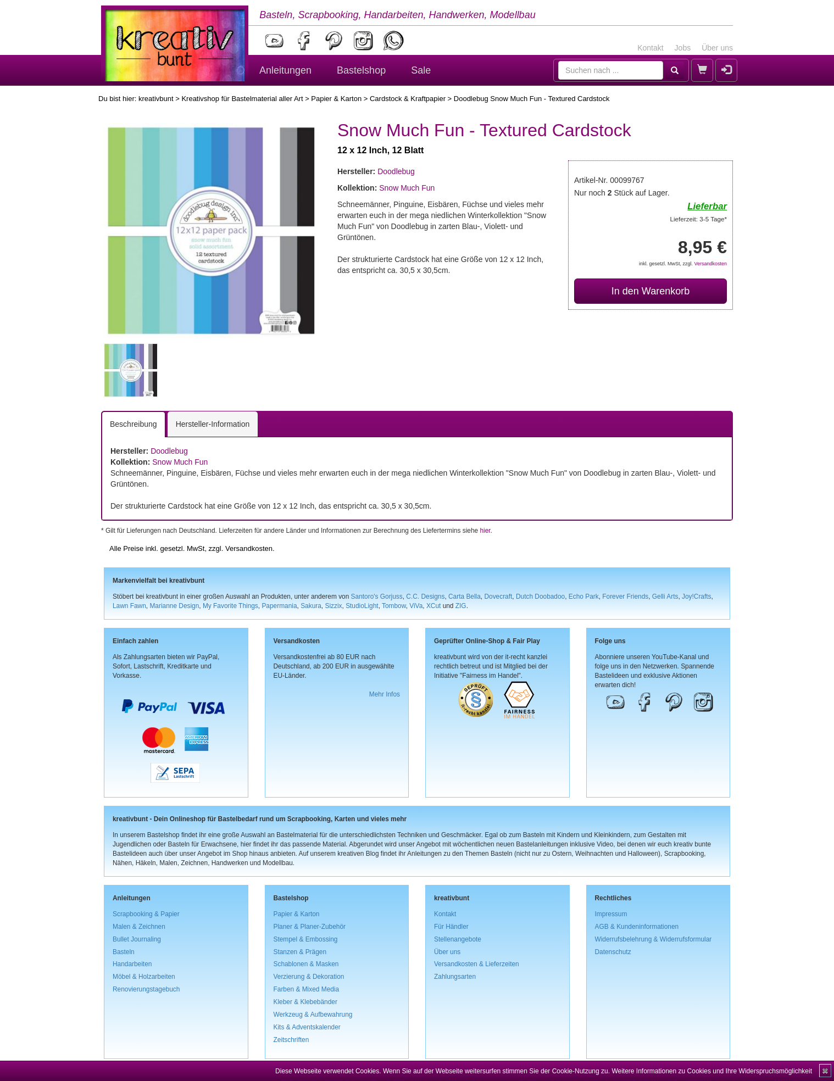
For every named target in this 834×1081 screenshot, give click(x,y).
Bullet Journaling (137, 939)
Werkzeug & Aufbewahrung (313, 1014)
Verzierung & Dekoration (309, 976)
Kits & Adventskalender (307, 1027)
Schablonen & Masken (306, 964)
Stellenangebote (457, 939)
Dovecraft (498, 596)
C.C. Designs (425, 596)
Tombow (394, 606)
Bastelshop (361, 70)
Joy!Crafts (696, 596)
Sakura (311, 606)
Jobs (683, 47)
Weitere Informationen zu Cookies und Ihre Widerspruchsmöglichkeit (711, 1071)
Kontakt (650, 47)
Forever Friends (625, 596)
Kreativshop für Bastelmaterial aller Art (242, 98)
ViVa (415, 606)
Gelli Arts (665, 596)
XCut (433, 606)
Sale (421, 70)
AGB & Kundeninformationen (637, 926)
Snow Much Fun (407, 187)
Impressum (611, 914)
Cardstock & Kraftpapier (408, 98)
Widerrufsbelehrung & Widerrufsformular (653, 939)
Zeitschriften (291, 1040)
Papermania (279, 606)
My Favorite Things (230, 606)
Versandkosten (710, 263)
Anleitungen (285, 70)
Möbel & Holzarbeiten (144, 976)
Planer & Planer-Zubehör (310, 926)
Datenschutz (613, 952)
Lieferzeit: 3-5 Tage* (698, 218)
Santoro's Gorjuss (377, 596)
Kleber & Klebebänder (305, 1002)
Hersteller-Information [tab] (213, 424)
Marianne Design (174, 606)
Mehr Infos (384, 694)
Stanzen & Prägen (300, 952)
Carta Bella (464, 596)
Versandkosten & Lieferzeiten (476, 964)
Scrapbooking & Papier (146, 914)
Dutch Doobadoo (540, 596)
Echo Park (584, 596)
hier (485, 530)
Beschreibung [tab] (133, 424)
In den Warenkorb (650, 291)
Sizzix (333, 606)
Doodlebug (396, 171)
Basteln (124, 952)
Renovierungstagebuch (146, 989)
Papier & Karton (336, 98)
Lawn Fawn (129, 606)
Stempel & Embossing (306, 939)
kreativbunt (156, 98)
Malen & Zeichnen (139, 926)
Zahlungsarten (455, 976)
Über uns (717, 47)
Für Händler (451, 926)
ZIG (460, 606)
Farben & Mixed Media (307, 989)
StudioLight (362, 606)
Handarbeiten (132, 964)
